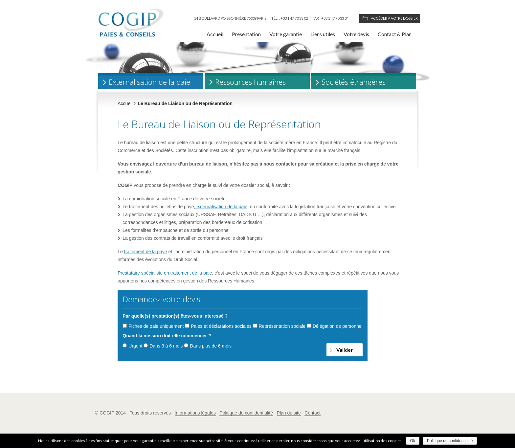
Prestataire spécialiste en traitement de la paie (165, 273)
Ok (412, 440)
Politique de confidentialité (246, 412)
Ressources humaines (250, 82)
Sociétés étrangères (354, 82)
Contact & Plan (395, 34)
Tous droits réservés (150, 412)
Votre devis (356, 34)
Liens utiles (322, 34)
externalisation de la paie (221, 206)
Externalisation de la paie (149, 82)
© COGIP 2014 (110, 412)
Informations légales (195, 412)
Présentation (246, 34)
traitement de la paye (145, 251)
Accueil (215, 34)
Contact (312, 412)
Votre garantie (285, 34)
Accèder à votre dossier (394, 18)
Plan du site (289, 412)
